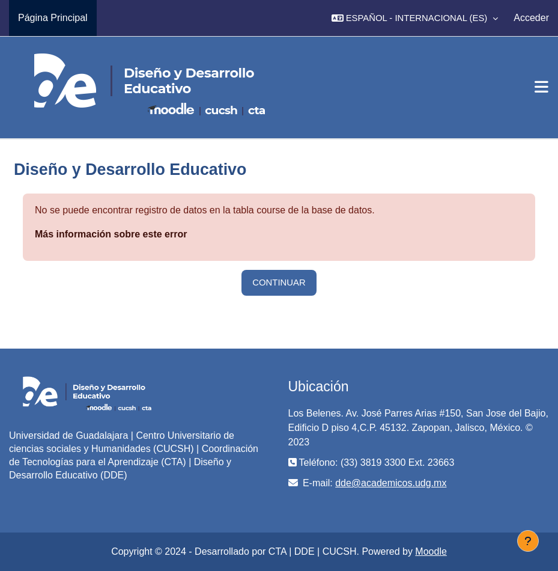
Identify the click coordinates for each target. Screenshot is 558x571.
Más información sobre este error (111, 234)
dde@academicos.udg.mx (390, 483)
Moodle (430, 551)
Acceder (531, 18)
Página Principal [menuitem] (53, 18)
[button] (415, 18)
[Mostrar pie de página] (528, 541)
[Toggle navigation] (541, 87)
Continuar (278, 282)
